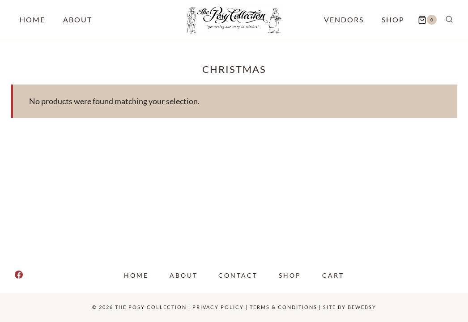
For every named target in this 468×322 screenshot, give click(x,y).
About (77, 19)
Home (32, 19)
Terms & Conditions (283, 307)
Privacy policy (218, 307)
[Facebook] (19, 275)
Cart (333, 275)
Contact (238, 275)
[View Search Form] (449, 20)
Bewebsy (362, 307)
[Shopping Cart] (427, 20)
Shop (393, 19)
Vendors (344, 19)
